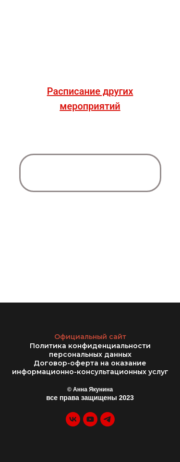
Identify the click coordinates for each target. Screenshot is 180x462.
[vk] (73, 424)
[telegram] (107, 424)
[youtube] (90, 424)
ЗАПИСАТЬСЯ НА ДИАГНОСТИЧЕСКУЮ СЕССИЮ (90, 172)
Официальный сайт (90, 336)
